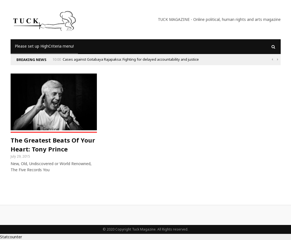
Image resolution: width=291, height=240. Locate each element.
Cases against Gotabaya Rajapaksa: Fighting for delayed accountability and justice (131, 59)
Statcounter (11, 236)
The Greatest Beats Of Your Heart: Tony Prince (53, 144)
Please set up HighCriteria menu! (44, 46)
